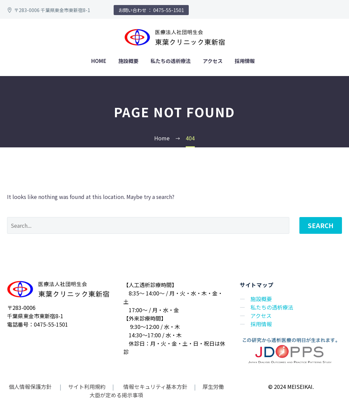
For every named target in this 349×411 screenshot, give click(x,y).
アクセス (213, 60)
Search (321, 225)
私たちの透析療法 (171, 60)
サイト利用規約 (86, 387)
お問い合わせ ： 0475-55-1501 (151, 10)
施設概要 (128, 60)
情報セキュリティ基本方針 (154, 387)
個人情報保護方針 (31, 387)
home (98, 60)
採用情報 (245, 60)
